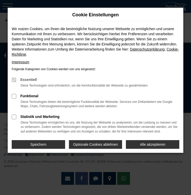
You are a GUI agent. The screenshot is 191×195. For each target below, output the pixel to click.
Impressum (20, 62)
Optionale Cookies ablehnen (95, 144)
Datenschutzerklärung (147, 49)
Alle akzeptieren (152, 144)
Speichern (38, 144)
